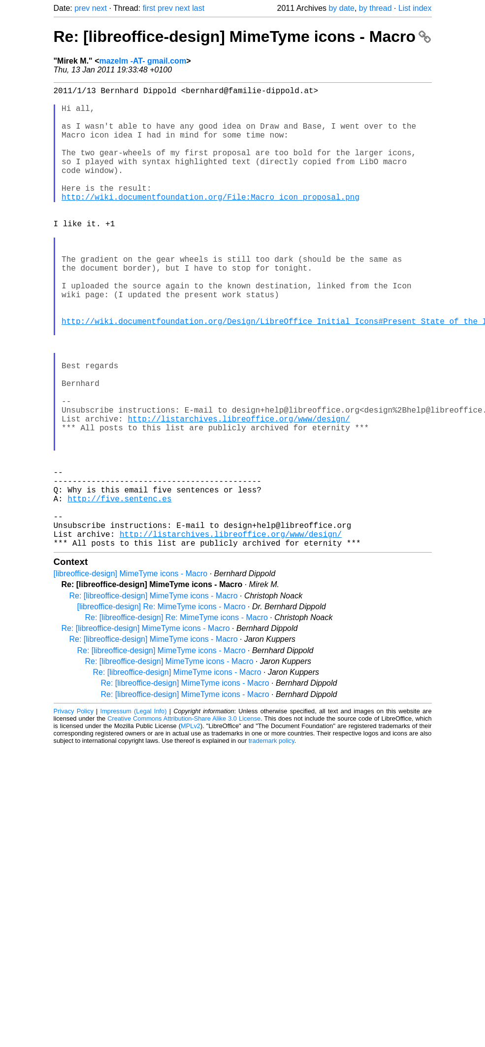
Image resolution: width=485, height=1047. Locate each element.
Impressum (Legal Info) (133, 813)
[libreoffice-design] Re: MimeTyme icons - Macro (161, 709)
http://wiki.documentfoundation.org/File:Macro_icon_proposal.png (210, 222)
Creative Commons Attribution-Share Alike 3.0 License (183, 821)
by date (341, 8)
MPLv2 (190, 828)
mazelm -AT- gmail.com (142, 61)
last (198, 8)
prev (82, 8)
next (99, 8)
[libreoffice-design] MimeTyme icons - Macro (131, 676)
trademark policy (271, 843)
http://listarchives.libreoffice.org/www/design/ (239, 493)
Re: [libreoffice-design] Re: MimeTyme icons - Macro (176, 720)
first (149, 8)
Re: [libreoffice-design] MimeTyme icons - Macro (242, 36)
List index (415, 8)
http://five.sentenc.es (119, 591)
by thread (375, 8)
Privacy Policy (74, 813)
